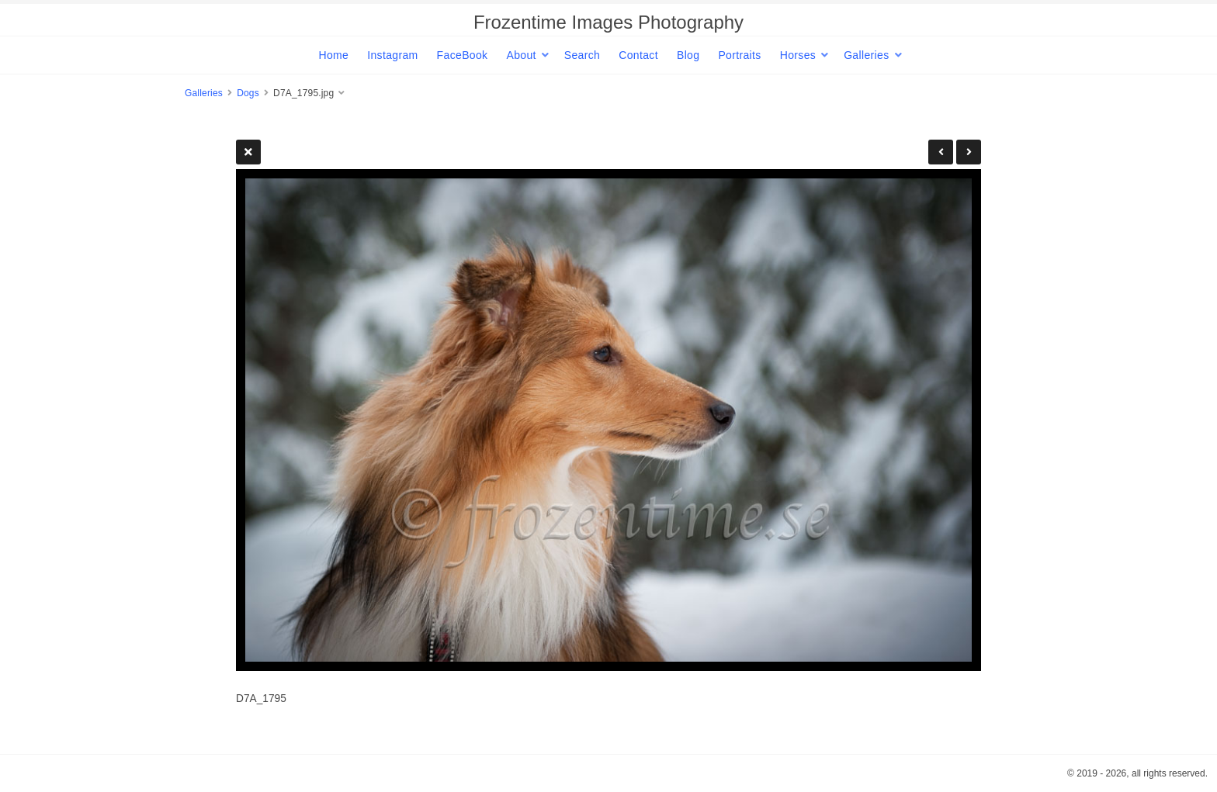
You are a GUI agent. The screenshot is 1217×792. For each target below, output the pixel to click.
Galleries (866, 55)
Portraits (739, 55)
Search (582, 55)
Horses (798, 55)
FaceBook (462, 55)
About (521, 55)
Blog (688, 55)
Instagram (392, 55)
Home (333, 55)
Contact (638, 55)
